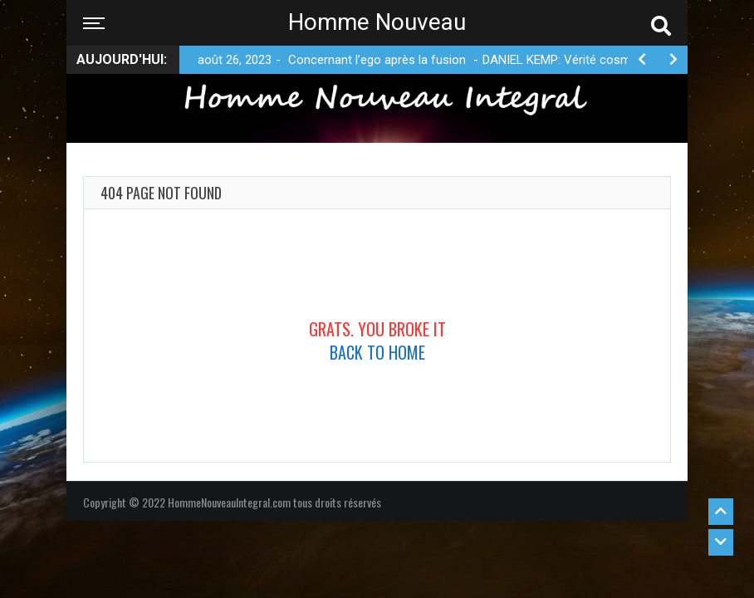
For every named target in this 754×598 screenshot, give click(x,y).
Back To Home (377, 352)
